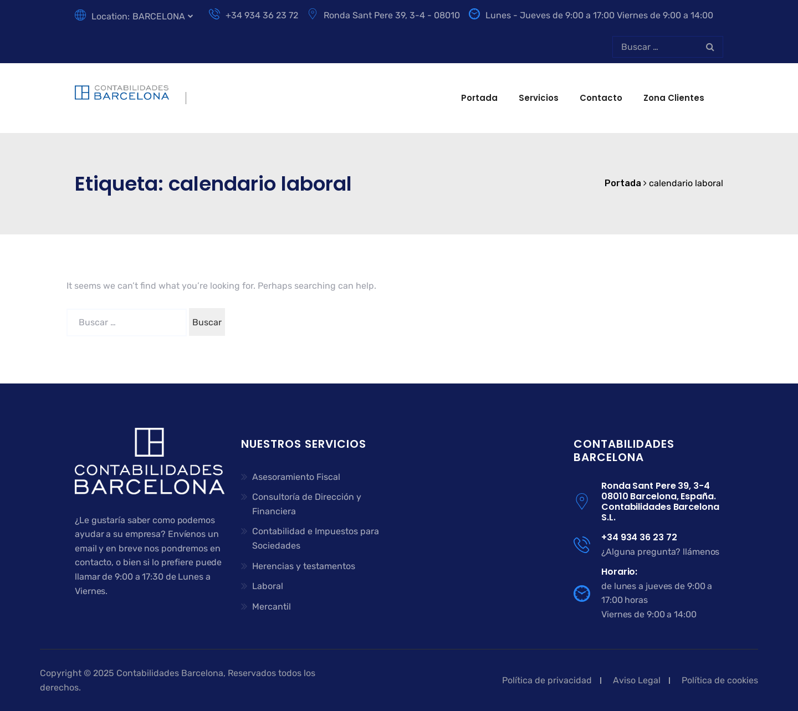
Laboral (267, 586)
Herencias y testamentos (303, 566)
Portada (479, 98)
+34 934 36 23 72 (253, 15)
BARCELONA (158, 16)
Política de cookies (720, 680)
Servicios (539, 98)
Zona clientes (673, 98)
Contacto (601, 98)
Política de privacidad (547, 680)
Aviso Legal (637, 680)
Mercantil (271, 606)
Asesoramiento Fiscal (296, 477)
